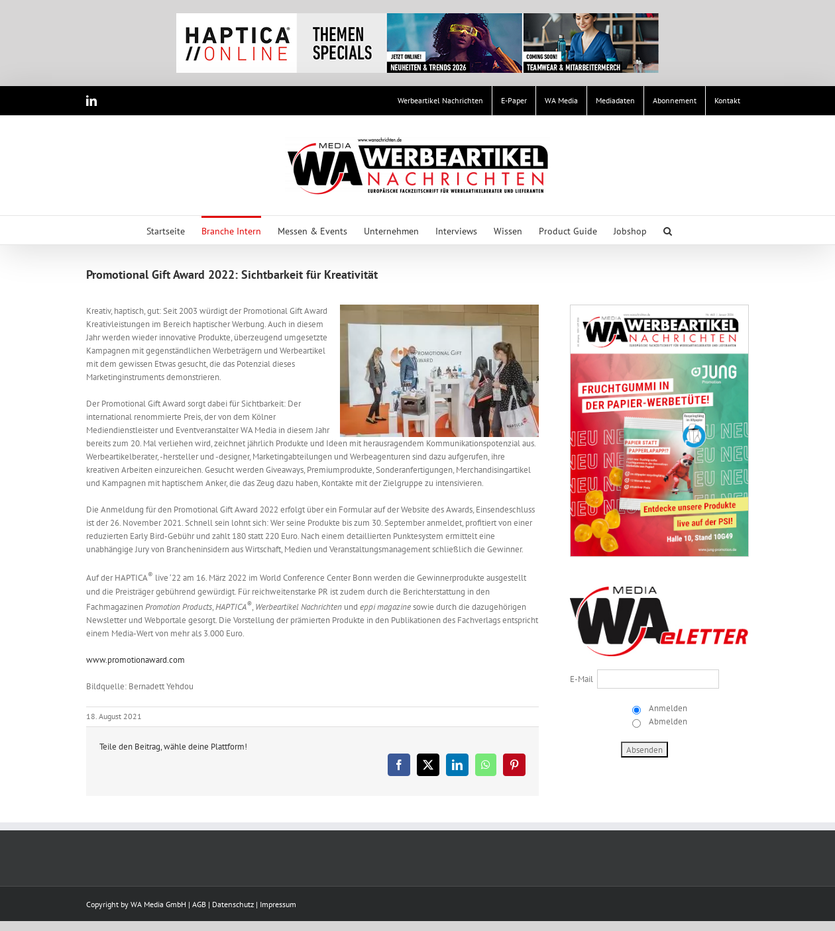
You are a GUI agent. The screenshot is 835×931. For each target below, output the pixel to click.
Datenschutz (233, 904)
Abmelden (667, 721)
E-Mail (581, 679)
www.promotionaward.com (135, 659)
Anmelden (667, 708)
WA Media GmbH (158, 904)
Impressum (278, 904)
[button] (667, 230)
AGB (199, 904)
